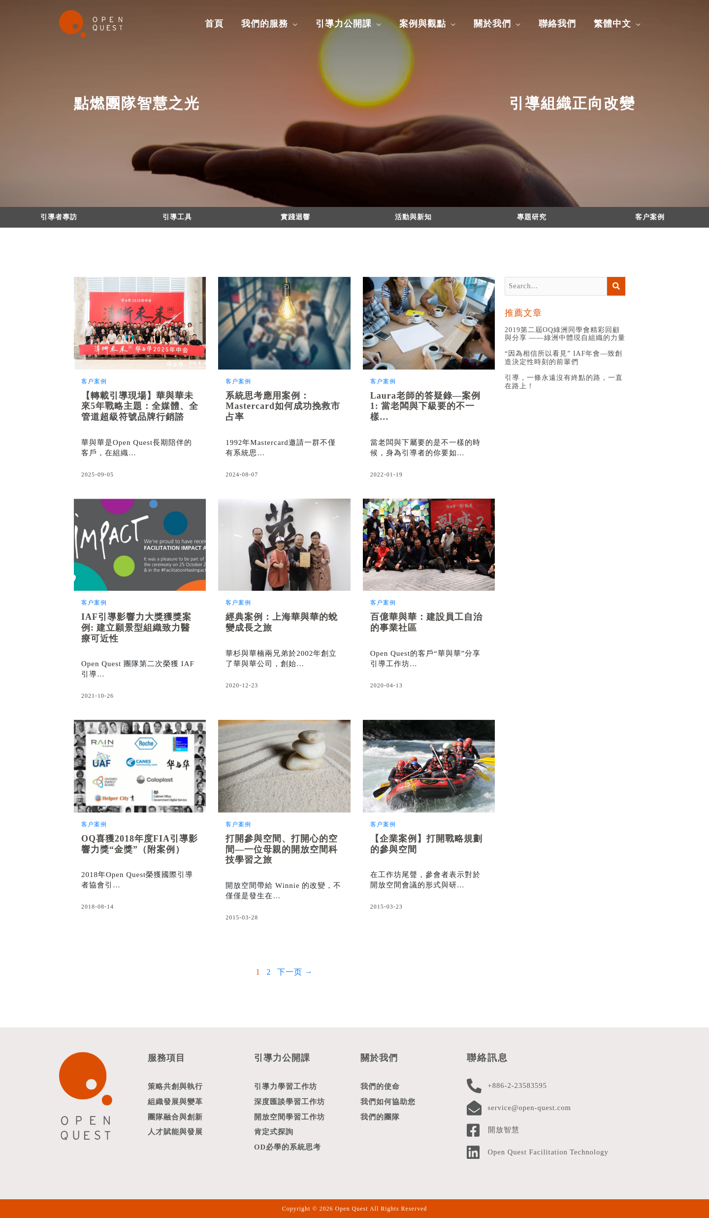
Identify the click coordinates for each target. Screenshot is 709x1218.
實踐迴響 (295, 217)
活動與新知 (413, 217)
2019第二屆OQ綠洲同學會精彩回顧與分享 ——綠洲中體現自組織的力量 (565, 334)
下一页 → (295, 972)
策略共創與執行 (175, 1086)
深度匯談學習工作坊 (289, 1102)
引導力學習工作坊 (285, 1086)
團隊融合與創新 (175, 1118)
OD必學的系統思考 (288, 1149)
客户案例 (650, 217)
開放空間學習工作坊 (289, 1118)
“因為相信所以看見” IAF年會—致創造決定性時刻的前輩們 (564, 359)
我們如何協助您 (388, 1102)
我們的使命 (380, 1086)
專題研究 (532, 217)
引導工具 (177, 217)
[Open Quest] (96, 23)
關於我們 (380, 1057)
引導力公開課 (283, 1057)
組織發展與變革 (175, 1102)
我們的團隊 (380, 1118)
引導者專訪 (58, 217)
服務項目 (167, 1057)
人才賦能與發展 (175, 1134)
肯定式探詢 (273, 1134)
